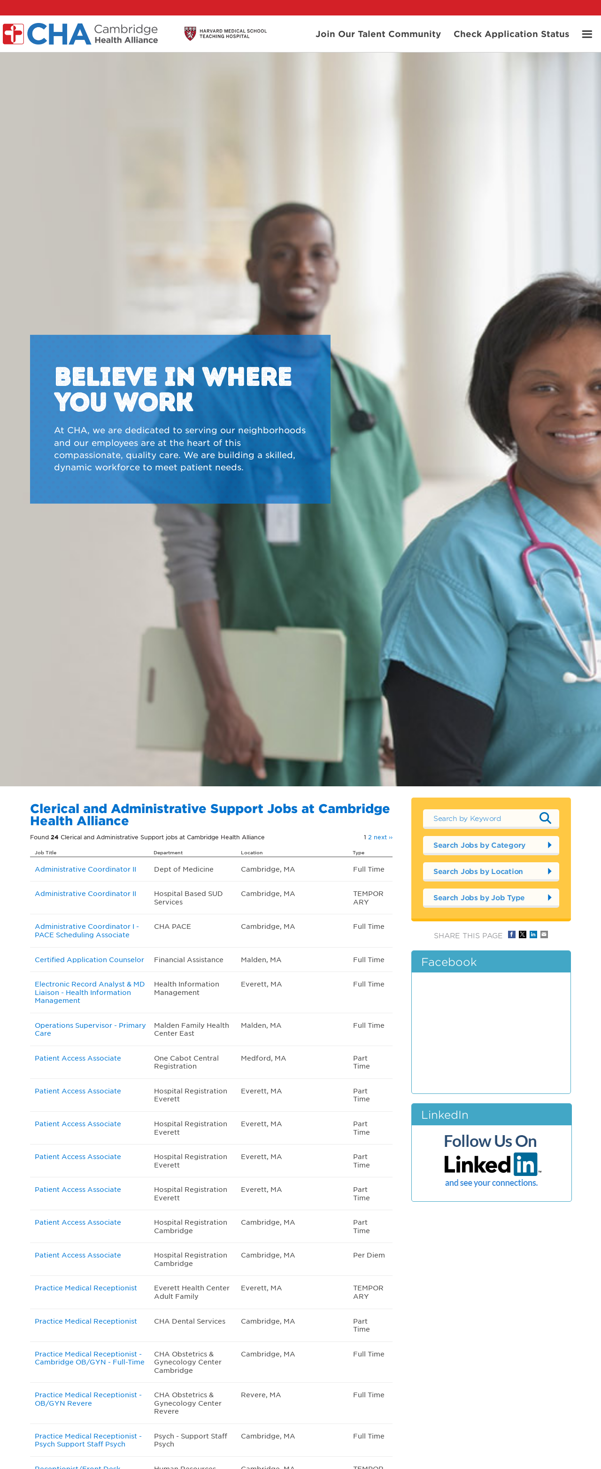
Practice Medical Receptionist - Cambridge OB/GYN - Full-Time (90, 1357)
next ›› (383, 837)
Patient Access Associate (78, 1058)
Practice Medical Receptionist (86, 1287)
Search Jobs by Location (478, 870)
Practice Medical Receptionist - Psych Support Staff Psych (88, 1439)
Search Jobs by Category (479, 844)
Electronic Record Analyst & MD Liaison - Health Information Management (90, 991)
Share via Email (544, 934)
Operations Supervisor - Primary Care (90, 1029)
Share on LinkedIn (533, 934)
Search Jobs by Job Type (479, 897)
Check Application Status (512, 33)
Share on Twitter (522, 934)
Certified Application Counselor (89, 959)
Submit (545, 818)
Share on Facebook (512, 934)
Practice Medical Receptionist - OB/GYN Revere (88, 1398)
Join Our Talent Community (378, 33)
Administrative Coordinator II (85, 869)
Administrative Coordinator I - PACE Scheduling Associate (87, 930)
